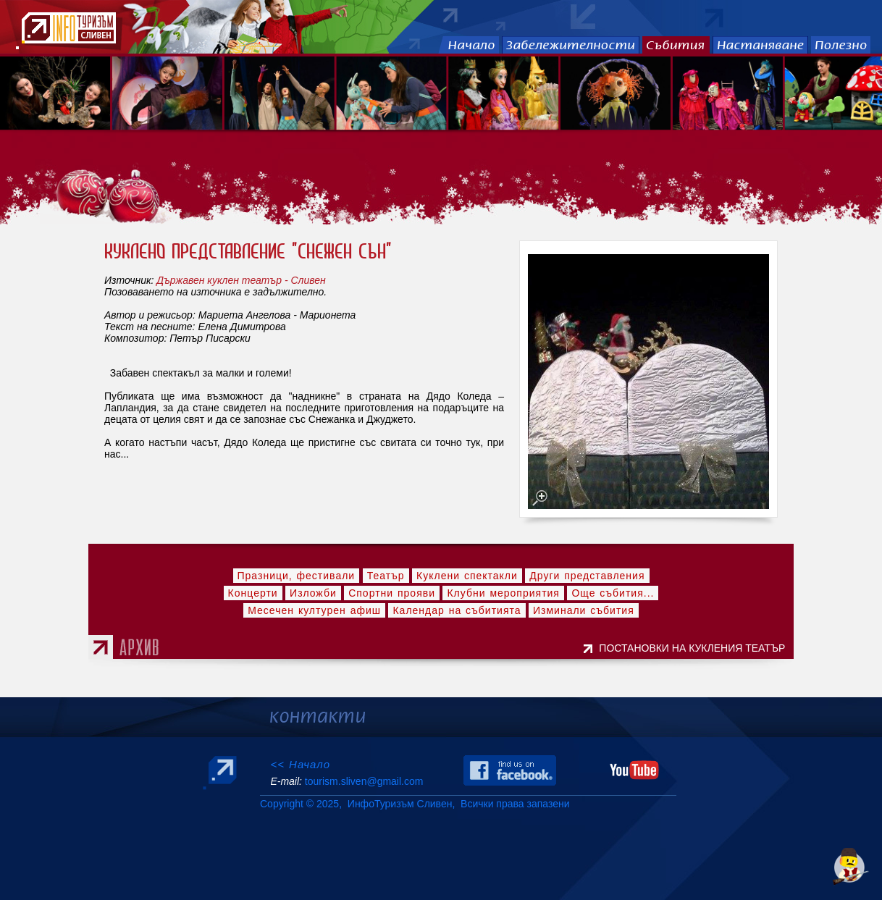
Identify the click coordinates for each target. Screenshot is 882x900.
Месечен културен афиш (314, 610)
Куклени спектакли (467, 575)
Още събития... (612, 593)
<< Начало (300, 764)
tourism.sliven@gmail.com (364, 781)
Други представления (586, 575)
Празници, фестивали (297, 575)
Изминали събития (583, 610)
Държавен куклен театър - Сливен (240, 280)
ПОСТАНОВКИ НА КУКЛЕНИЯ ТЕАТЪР (695, 648)
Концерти (253, 593)
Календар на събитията (456, 610)
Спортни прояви (391, 593)
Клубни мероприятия (503, 593)
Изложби (313, 593)
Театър (386, 575)
